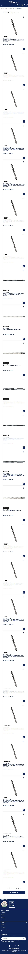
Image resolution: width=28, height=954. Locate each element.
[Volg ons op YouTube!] (15, 945)
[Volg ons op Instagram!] (12, 945)
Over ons (3, 912)
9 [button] (18, 888)
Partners (3, 915)
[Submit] (23, 938)
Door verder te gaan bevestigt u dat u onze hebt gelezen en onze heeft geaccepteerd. (14, 941)
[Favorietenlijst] (19, 5)
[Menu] (1, 5)
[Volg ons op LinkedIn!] (18, 945)
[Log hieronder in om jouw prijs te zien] (26, 5)
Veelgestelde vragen (5, 929)
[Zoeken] (17, 5)
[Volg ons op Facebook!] (9, 945)
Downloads (3, 927)
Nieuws (2, 924)
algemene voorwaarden (5, 941)
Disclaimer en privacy (5, 930)
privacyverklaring (17, 940)
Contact (2, 914)
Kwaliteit (2, 917)
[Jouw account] (24, 5)
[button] (21, 888)
